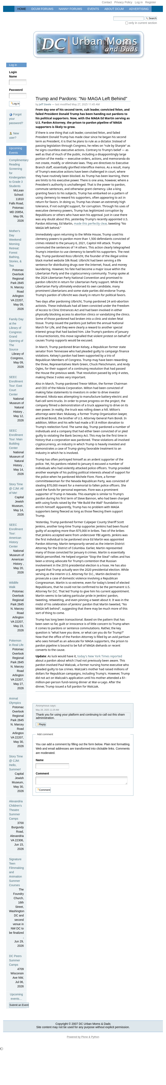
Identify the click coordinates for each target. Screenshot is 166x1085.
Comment (43, 773)
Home (21, 9)
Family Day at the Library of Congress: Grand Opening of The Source (16, 343)
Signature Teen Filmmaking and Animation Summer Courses (16, 903)
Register (150, 2)
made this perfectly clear (90, 223)
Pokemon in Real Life (16, 664)
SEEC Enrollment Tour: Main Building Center (16, 452)
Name (40, 760)
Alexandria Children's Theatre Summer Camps (16, 825)
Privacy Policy (123, 2)
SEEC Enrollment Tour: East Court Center (16, 399)
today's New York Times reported (99, 656)
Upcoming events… (16, 996)
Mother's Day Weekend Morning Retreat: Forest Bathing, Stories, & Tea (16, 270)
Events (93, 9)
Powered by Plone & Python (83, 1037)
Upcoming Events (15, 150)
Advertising (139, 9)
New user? (14, 135)
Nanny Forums (70, 9)
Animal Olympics (16, 722)
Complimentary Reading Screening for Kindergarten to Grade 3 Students (16, 190)
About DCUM (114, 9)
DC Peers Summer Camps (16, 971)
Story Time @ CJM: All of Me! (16, 500)
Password (15, 89)
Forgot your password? (16, 119)
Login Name (13, 74)
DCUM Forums (42, 9)
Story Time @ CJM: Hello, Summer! (16, 774)
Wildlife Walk (16, 607)
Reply (42, 724)
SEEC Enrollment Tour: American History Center (16, 549)
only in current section (143, 23)
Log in (139, 2)
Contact (107, 2)
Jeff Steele (45, 104)
